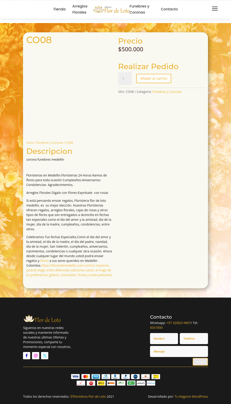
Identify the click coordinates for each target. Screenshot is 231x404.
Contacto (169, 9)
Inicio (29, 143)
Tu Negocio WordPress (191, 396)
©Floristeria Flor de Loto (88, 396)
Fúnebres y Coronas (49, 143)
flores (44, 260)
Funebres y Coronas (139, 9)
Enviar (200, 362)
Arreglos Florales (80, 9)
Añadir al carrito (153, 78)
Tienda (59, 9)
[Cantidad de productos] (125, 78)
